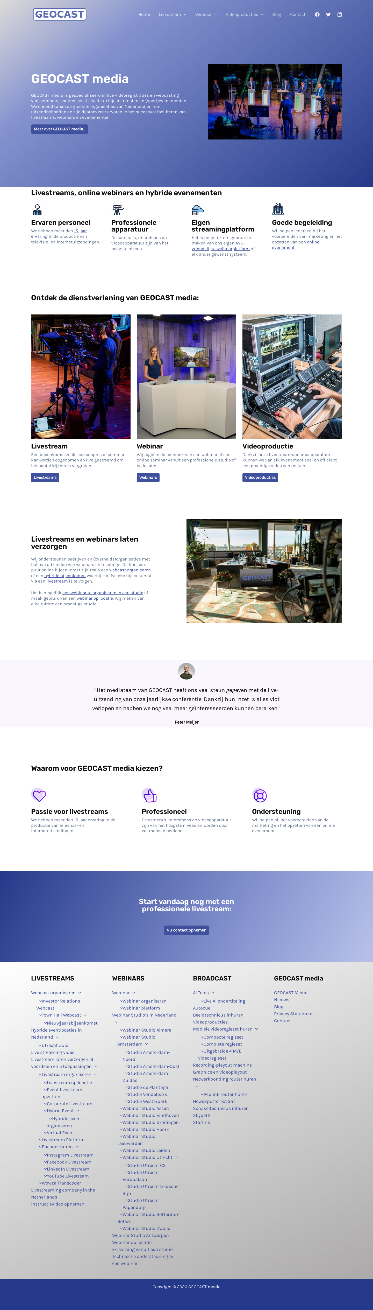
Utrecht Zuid (52, 1045)
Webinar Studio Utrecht (147, 1157)
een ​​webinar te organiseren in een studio (102, 592)
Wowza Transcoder (58, 1183)
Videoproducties (244, 14)
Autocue (201, 1008)
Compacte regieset (220, 1037)
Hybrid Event (60, 1110)
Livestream (172, 14)
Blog (276, 14)
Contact (297, 14)
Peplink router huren (222, 1094)
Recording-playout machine (222, 1065)
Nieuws (281, 1000)
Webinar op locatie (132, 1242)
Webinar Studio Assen (143, 1108)
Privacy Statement (293, 1014)
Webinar (206, 14)
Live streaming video (53, 1052)
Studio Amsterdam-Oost (151, 1066)
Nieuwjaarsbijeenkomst (69, 1023)
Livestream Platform (60, 1140)
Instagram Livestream (67, 1155)
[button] (183, 14)
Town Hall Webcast (61, 1015)
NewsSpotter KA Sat (214, 1101)
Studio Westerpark (145, 1101)
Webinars (148, 477)
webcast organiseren (130, 569)
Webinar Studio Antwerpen (140, 1235)
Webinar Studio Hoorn (143, 1129)
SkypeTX (202, 1115)
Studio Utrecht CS (144, 1165)
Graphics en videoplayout (220, 1072)
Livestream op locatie (66, 1082)
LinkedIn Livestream (65, 1169)
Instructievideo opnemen (57, 1204)
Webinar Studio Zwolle (143, 1228)
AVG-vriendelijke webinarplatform (221, 245)
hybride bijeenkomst (65, 575)
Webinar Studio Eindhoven (148, 1115)
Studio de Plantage (145, 1087)
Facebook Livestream (66, 1162)
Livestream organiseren (66, 1074)
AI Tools (203, 993)
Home (144, 14)
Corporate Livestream (66, 1103)
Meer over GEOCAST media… (59, 129)
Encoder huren (57, 1147)
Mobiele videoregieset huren (225, 1029)
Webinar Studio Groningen (148, 1122)
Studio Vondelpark (145, 1094)
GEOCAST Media (290, 993)
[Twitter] (328, 14)
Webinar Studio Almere (144, 1030)
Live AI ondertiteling (221, 1001)
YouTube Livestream (65, 1176)
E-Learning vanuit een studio (142, 1249)
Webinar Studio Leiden (143, 1150)
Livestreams (45, 477)
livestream (57, 581)
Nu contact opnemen (186, 930)
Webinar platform (138, 1008)
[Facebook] (317, 14)
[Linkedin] (339, 14)
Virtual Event (57, 1133)
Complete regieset (220, 1044)
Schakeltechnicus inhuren (221, 1108)
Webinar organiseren (142, 1001)
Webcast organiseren (56, 993)
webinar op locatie (95, 598)
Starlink (201, 1122)
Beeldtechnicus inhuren (218, 1015)
